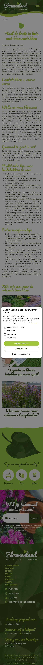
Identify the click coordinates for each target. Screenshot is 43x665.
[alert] (21, 332)
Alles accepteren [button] (21, 343)
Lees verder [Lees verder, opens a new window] (35, 323)
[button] (21, 354)
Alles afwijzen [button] (21, 349)
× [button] (39, 309)
